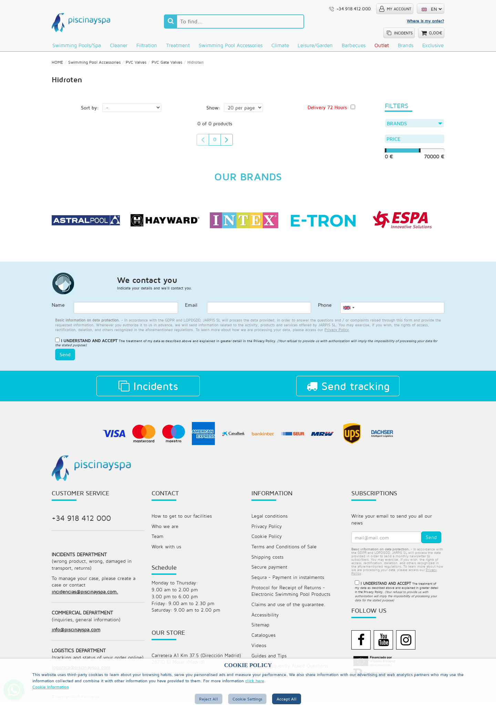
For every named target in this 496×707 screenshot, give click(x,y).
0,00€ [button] (435, 33)
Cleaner (118, 45)
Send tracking (348, 388)
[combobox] (348, 310)
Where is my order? (425, 20)
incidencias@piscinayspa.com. (85, 596)
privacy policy (336, 332)
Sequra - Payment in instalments (287, 581)
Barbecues (353, 45)
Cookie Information (50, 686)
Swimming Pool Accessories (230, 45)
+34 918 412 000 (81, 520)
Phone (325, 308)
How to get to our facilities (182, 519)
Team (157, 539)
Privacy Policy (264, 343)
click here (254, 680)
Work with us (166, 550)
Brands (405, 45)
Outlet (381, 45)
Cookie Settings (247, 698)
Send (65, 357)
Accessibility (265, 619)
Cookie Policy (266, 539)
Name (58, 308)
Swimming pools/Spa (76, 45)
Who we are (165, 529)
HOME (57, 64)
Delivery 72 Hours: (328, 109)
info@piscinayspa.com (76, 634)
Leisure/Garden (315, 45)
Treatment (178, 45)
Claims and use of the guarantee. (288, 608)
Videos (258, 650)
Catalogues (263, 639)
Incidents (148, 388)
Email (191, 308)
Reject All (208, 698)
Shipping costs (267, 560)
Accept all (287, 698)
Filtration (146, 45)
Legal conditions (269, 519)
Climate (280, 45)
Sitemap (260, 629)
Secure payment (269, 570)
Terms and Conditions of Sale (284, 550)
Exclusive (433, 45)
